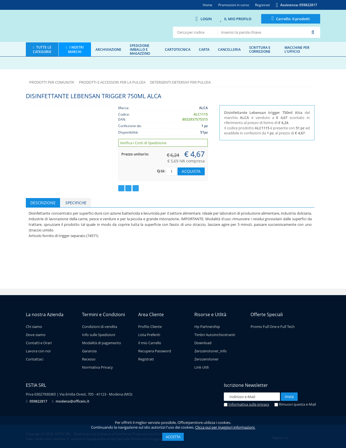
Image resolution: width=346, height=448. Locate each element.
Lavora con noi (38, 350)
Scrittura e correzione (259, 49)
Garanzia (89, 350)
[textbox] (262, 32)
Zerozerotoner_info (210, 350)
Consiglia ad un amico (136, 188)
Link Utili (201, 367)
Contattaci (34, 359)
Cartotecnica (177, 49)
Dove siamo (35, 334)
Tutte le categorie (42, 49)
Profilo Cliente (150, 326)
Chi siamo (34, 326)
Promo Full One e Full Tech (273, 326)
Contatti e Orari (39, 342)
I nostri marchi (76, 49)
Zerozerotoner (206, 359)
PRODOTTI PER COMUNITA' (51, 82)
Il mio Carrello (149, 342)
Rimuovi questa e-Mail (295, 404)
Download (202, 342)
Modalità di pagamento (101, 342)
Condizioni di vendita (99, 326)
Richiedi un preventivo (128, 188)
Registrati (146, 359)
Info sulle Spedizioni (98, 334)
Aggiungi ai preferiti (121, 188)
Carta (204, 49)
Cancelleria (229, 49)
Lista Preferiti (149, 334)
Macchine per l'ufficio (296, 49)
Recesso (88, 359)
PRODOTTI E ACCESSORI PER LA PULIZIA (112, 82)
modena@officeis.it (72, 401)
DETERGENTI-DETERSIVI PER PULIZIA (180, 82)
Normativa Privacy (97, 367)
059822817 (38, 401)
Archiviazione (108, 49)
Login (206, 18)
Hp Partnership (207, 326)
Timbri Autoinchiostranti (214, 334)
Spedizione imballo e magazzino (140, 49)
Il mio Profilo (237, 18)
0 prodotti (293, 18)
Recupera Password (154, 350)
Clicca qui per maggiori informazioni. (225, 427)
